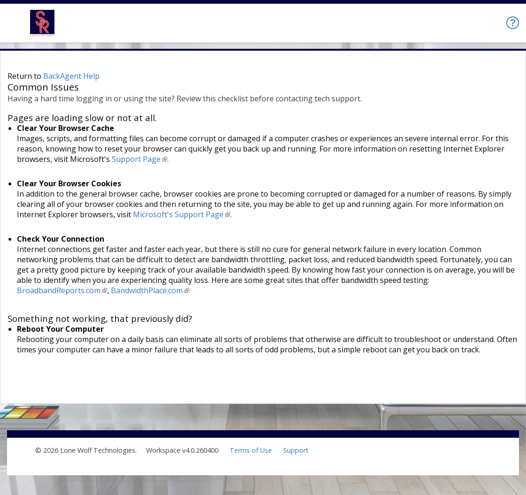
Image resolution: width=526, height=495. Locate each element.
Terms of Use (251, 450)
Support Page (136, 159)
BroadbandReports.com (59, 290)
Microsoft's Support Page (178, 214)
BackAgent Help (71, 76)
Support (296, 450)
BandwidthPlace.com (147, 290)
